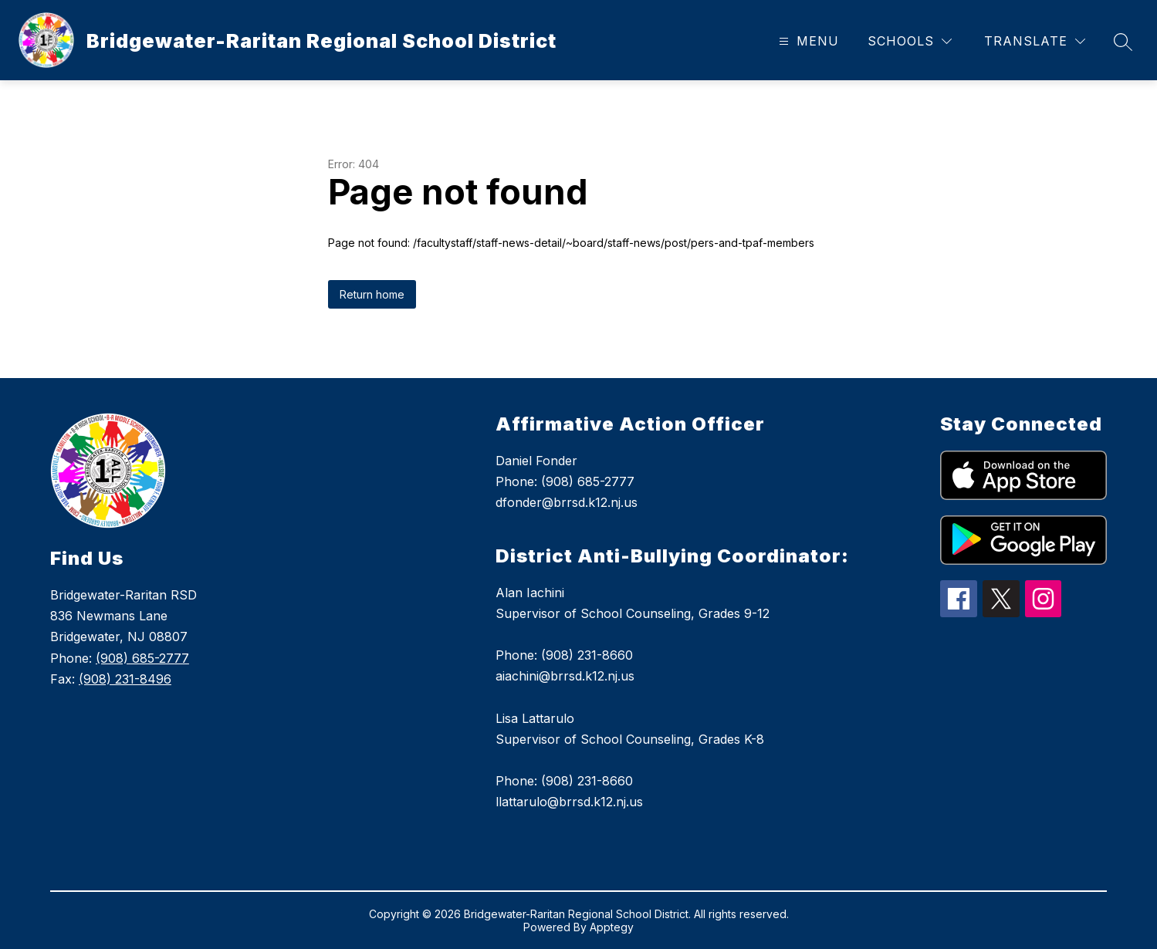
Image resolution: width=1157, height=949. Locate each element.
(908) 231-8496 (125, 679)
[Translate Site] (1034, 41)
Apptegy (612, 927)
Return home (372, 294)
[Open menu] (807, 41)
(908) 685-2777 (142, 658)
